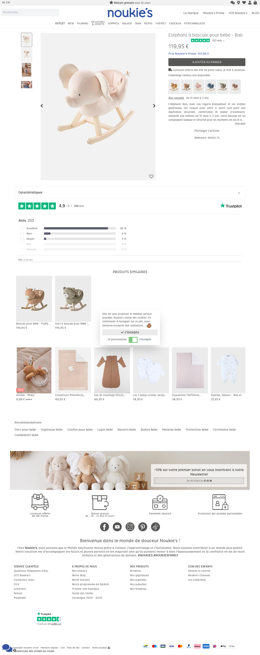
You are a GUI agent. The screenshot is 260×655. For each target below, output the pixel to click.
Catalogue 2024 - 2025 (87, 597)
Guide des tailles (82, 593)
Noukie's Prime (213, 13)
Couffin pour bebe (80, 429)
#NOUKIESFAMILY (165, 555)
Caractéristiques (30, 192)
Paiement (20, 597)
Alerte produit (101, 647)
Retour (18, 593)
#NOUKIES (145, 555)
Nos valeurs (79, 570)
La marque (191, 13)
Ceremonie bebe (224, 429)
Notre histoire (81, 579)
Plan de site (73, 647)
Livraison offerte (40, 514)
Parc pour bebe (25, 429)
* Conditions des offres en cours (33, 651)
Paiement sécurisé (160, 513)
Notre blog (79, 575)
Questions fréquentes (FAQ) (31, 570)
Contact (86, 647)
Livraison (20, 588)
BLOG (255, 13)
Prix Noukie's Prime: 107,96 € (188, 53)
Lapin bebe (105, 429)
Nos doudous (138, 588)
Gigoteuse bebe (52, 429)
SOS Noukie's (238, 13)
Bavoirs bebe (127, 429)
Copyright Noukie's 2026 (25, 647)
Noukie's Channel (199, 575)
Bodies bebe (149, 429)
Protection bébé (197, 429)
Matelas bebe (171, 429)
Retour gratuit (100, 514)
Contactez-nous (24, 579)
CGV (16, 584)
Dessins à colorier (199, 570)
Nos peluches (138, 584)
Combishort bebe (26, 435)
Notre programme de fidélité (90, 584)
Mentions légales (50, 647)
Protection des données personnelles (220, 513)
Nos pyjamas (138, 579)
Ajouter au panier (207, 62)
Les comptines (197, 579)
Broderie (135, 570)
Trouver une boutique (85, 588)
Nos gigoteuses (139, 575)
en (8, 2)
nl (4, 2)
